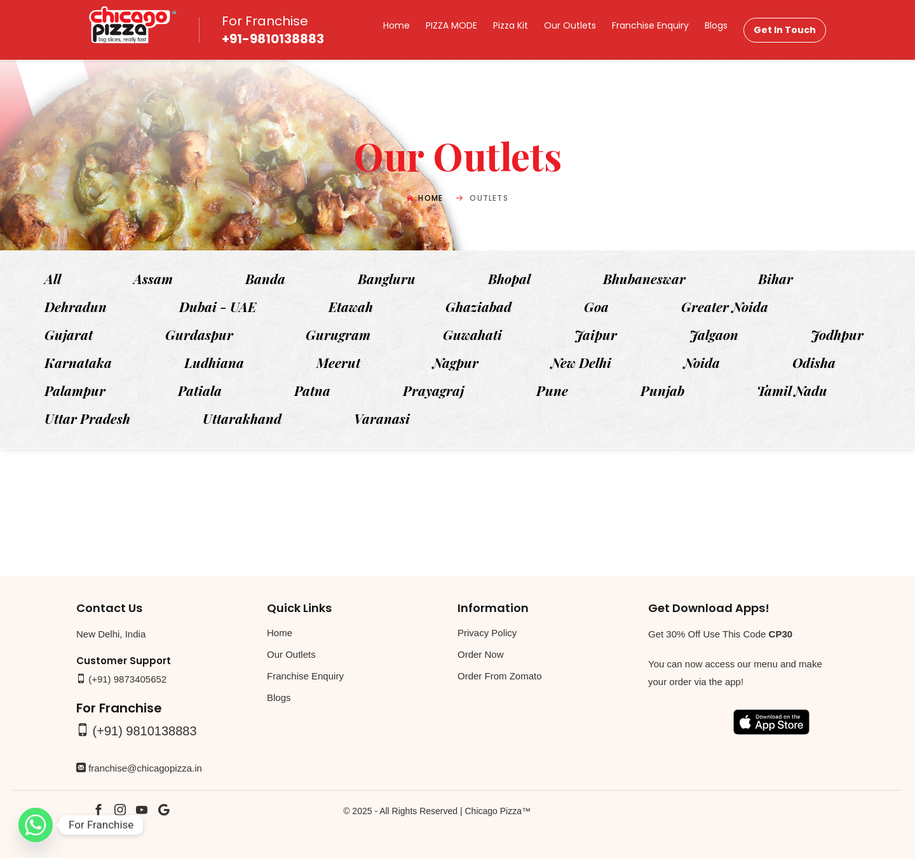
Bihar (775, 278)
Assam (153, 278)
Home (396, 25)
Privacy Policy (487, 632)
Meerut (338, 362)
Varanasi (382, 418)
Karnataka (78, 362)
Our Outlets (570, 25)
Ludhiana (214, 362)
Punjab (662, 390)
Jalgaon (713, 334)
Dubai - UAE (217, 306)
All (52, 278)
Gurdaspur (199, 334)
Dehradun (75, 306)
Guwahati (472, 334)
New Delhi (581, 362)
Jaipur (595, 334)
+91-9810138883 (273, 39)
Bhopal (509, 278)
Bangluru (387, 278)
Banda (265, 278)
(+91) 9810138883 (145, 731)
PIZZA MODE (451, 25)
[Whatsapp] (35, 825)
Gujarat (68, 334)
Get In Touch (785, 30)
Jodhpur (837, 334)
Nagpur (455, 362)
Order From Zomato (500, 676)
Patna (312, 390)
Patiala (200, 390)
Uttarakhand (242, 418)
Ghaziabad (478, 306)
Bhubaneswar (644, 278)
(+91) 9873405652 (127, 679)
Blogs (716, 25)
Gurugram (338, 334)
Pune (552, 390)
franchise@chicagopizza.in (145, 768)
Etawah (351, 306)
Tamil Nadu (792, 390)
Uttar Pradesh (87, 418)
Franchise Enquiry (650, 25)
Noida (702, 362)
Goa (596, 306)
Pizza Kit (510, 25)
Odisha (814, 362)
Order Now (481, 654)
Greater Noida (724, 306)
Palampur (74, 390)
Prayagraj (433, 390)
